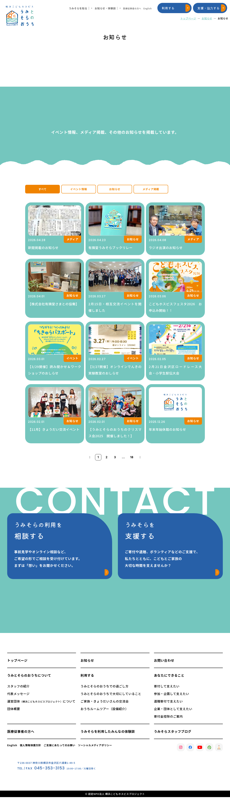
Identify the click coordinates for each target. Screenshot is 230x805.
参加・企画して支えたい (171, 701)
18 (135, 459)
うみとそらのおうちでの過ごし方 (104, 694)
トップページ (188, 18)
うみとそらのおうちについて (29, 683)
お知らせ (207, 18)
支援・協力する (208, 8)
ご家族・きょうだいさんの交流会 (104, 709)
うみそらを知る (78, 8)
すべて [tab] (42, 189)
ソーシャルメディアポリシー (95, 753)
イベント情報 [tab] (79, 189)
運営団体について (41, 709)
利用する (168, 8)
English (147, 8)
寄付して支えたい (167, 694)
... (125, 459)
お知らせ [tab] (115, 189)
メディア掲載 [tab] (151, 189)
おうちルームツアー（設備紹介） (104, 716)
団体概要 (13, 716)
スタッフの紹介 (18, 694)
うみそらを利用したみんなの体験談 (107, 739)
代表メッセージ (18, 701)
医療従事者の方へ (132, 8)
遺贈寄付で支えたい (168, 709)
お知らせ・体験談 (105, 8)
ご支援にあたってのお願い (59, 753)
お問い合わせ (164, 668)
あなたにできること (169, 683)
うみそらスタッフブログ (172, 739)
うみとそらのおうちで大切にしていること (110, 701)
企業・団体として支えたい (173, 716)
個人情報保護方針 (30, 753)
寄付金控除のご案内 (168, 724)
